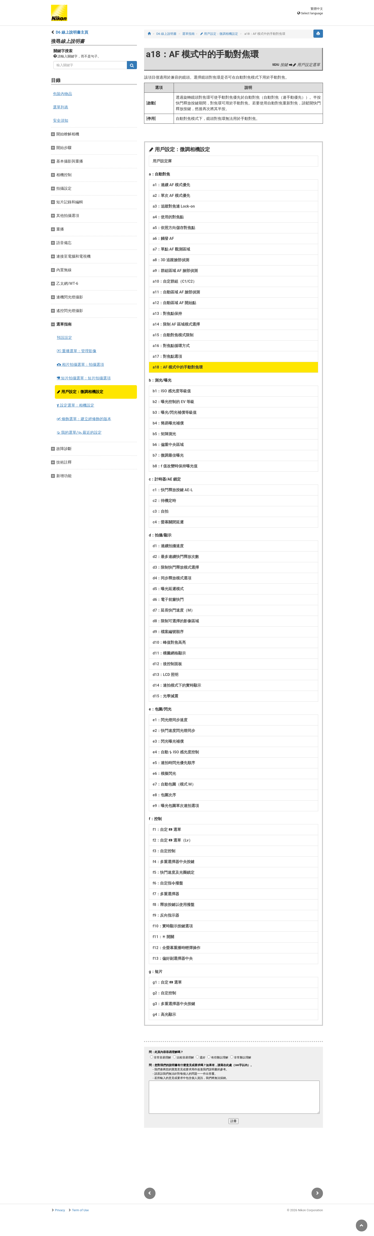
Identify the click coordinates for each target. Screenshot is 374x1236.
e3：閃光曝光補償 (168, 741)
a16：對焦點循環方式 (171, 345)
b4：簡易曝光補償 (168, 423)
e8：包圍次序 (164, 795)
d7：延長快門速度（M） (174, 610)
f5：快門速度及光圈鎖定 (173, 872)
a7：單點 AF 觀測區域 (171, 249)
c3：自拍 (160, 511)
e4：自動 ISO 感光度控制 (176, 752)
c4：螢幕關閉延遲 (168, 522)
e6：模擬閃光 (164, 773)
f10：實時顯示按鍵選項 (173, 926)
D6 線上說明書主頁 (72, 32)
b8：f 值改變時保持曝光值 (175, 466)
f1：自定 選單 (167, 829)
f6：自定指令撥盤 (168, 883)
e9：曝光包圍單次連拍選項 (176, 805)
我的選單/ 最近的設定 (79, 432)
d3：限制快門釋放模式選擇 (176, 567)
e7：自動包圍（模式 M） (174, 784)
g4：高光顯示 (164, 1014)
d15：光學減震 (165, 696)
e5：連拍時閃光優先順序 (174, 763)
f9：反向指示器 (166, 915)
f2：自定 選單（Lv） (172, 840)
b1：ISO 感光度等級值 (172, 391)
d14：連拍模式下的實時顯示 (177, 685)
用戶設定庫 (162, 161)
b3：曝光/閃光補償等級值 (175, 412)
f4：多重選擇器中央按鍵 (173, 861)
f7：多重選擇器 (166, 894)
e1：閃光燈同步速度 (170, 720)
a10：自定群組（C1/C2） (175, 281)
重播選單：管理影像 (76, 351)
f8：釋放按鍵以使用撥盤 (173, 904)
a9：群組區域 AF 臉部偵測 (175, 270)
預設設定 (64, 337)
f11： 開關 (163, 937)
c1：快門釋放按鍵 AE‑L (173, 490)
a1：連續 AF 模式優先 (171, 185)
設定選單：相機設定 (75, 405)
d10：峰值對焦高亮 (169, 642)
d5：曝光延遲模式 (168, 589)
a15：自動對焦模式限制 (173, 335)
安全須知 (60, 120)
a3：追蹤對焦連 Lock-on (174, 206)
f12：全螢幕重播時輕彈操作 (176, 947)
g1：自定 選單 (167, 982)
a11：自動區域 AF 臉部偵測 (176, 292)
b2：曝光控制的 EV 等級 (173, 401)
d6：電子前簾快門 (168, 599)
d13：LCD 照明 (165, 674)
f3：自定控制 (164, 851)
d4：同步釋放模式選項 (172, 578)
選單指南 (188, 34)
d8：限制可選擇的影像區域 (176, 621)
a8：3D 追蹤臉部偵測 (171, 260)
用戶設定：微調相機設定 (80, 391)
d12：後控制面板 (167, 664)
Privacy (60, 1210)
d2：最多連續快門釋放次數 (176, 556)
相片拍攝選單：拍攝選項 (80, 364)
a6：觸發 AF (163, 238)
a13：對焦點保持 (167, 313)
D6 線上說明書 (166, 34)
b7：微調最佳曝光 (168, 455)
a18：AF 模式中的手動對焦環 (178, 367)
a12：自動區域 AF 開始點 (174, 303)
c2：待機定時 (164, 500)
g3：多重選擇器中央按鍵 (174, 1003)
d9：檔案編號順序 (168, 631)
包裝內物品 (62, 94)
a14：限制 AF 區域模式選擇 (176, 324)
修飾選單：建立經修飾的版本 (84, 419)
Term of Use (80, 1210)
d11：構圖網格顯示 (169, 653)
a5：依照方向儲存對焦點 (174, 227)
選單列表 (60, 107)
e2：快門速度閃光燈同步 (174, 730)
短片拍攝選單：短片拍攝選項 (84, 378)
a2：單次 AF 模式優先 (171, 195)
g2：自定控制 (164, 993)
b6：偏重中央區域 (168, 444)
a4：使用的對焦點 (168, 217)
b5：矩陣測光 (164, 434)
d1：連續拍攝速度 (168, 546)
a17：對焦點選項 (167, 356)
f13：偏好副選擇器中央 (173, 958)
